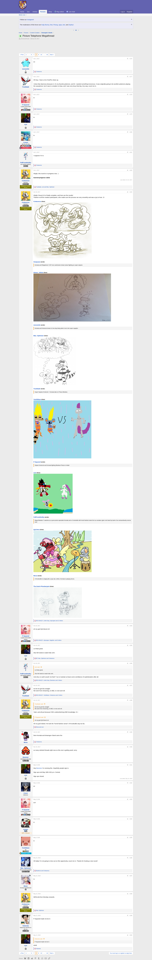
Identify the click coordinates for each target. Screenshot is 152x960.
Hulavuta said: (39, 926)
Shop (50, 12)
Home (22, 12)
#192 (131, 770)
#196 (131, 845)
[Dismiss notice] (131, 20)
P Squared (37, 449)
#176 (131, 46)
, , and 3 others (49, 667)
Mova (35, 563)
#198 (131, 881)
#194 (131, 806)
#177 (131, 64)
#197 (131, 863)
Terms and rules (107, 954)
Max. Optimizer (38, 323)
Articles (35, 12)
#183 (131, 179)
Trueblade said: (39, 691)
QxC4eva (36, 517)
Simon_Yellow (38, 260)
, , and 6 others (48, 627)
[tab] (74, 30)
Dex (28, 12)
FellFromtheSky (38, 504)
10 (41, 42)
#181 (131, 139)
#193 (131, 786)
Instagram (30, 19)
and (40, 714)
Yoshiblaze (37, 387)
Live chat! (72, 12)
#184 (131, 613)
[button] (26, 15)
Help (124, 954)
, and (45, 174)
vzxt (34, 460)
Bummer (39, 755)
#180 (131, 119)
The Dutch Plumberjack (41, 574)
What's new (22, 15)
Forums (43, 12)
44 (47, 42)
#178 (131, 82)
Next (51, 42)
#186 (131, 650)
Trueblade (36, 376)
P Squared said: (39, 704)
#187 (131, 672)
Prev (22, 42)
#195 (131, 825)
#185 (131, 632)
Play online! (60, 12)
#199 (131, 903)
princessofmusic (24, 38)
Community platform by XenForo (76, 958)
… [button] (28, 42)
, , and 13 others (49, 608)
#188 (131, 687)
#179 (131, 101)
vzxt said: (37, 654)
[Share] (127, 46)
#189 (131, 719)
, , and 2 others (49, 682)
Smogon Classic (24, 954)
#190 (131, 734)
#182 (131, 157)
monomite (36, 312)
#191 (131, 752)
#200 (131, 922)
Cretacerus (37, 189)
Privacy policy (117, 954)
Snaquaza (36, 249)
